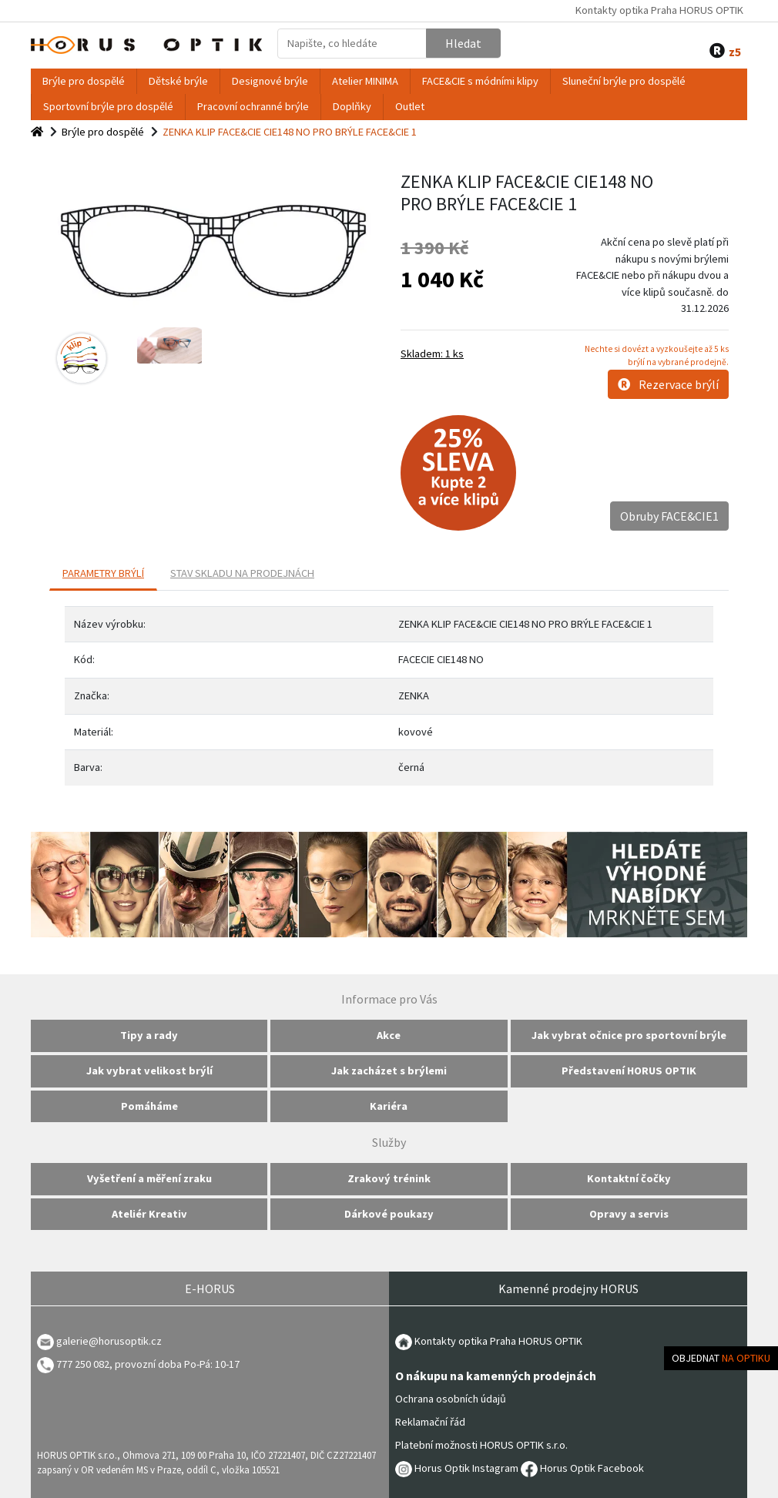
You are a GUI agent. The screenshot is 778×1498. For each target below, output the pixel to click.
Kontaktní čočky (629, 1178)
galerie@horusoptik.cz (109, 1341)
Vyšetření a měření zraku (149, 1178)
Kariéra (388, 1106)
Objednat (721, 1358)
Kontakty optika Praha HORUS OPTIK (659, 10)
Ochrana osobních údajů (450, 1399)
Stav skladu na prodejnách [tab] (242, 573)
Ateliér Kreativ (149, 1214)
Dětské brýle (178, 81)
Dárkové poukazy (389, 1214)
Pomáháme (149, 1106)
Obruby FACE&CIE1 (669, 516)
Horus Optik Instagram (456, 1468)
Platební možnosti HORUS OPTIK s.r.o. (481, 1445)
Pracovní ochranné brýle (253, 106)
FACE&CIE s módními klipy (480, 81)
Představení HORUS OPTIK (629, 1070)
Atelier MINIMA (365, 81)
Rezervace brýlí (668, 384)
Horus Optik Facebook (582, 1468)
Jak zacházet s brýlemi (389, 1070)
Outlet (409, 106)
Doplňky (352, 106)
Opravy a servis (629, 1214)
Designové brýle (270, 81)
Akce (389, 1035)
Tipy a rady (149, 1035)
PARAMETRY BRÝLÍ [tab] (103, 573)
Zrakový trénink (389, 1178)
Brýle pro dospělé (83, 81)
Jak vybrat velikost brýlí (149, 1070)
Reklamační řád (430, 1422)
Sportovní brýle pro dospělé (108, 106)
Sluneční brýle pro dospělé (624, 81)
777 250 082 (73, 1364)
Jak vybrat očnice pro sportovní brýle (629, 1035)
